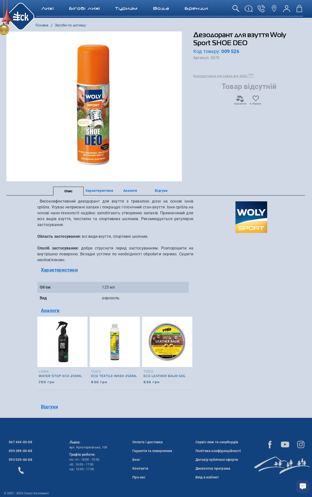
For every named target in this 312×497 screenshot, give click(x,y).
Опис (68, 191)
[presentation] (188, 347)
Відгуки (161, 191)
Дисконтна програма (213, 468)
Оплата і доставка (147, 442)
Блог (136, 460)
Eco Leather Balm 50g (164, 376)
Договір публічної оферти (216, 460)
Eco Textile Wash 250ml (114, 376)
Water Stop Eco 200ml (60, 376)
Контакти (140, 468)
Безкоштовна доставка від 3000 (223, 76)
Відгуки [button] (49, 407)
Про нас (138, 477)
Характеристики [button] (59, 270)
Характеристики (99, 191)
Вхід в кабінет (207, 477)
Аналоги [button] (50, 310)
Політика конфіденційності (218, 451)
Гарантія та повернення (152, 451)
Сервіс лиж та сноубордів (216, 442)
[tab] (115, 270)
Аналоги (130, 191)
